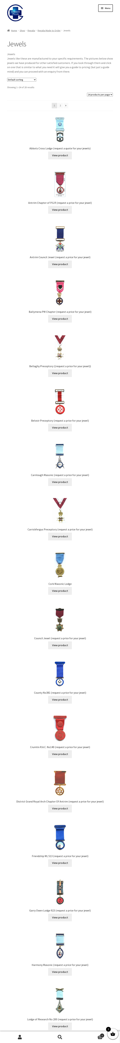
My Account (20, 1037)
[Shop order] (21, 80)
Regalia (31, 30)
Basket (92, 1035)
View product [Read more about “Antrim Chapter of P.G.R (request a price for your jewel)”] (60, 209)
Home (14, 30)
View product (60, 155)
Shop (22, 30)
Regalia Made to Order (49, 30)
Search (60, 1037)
